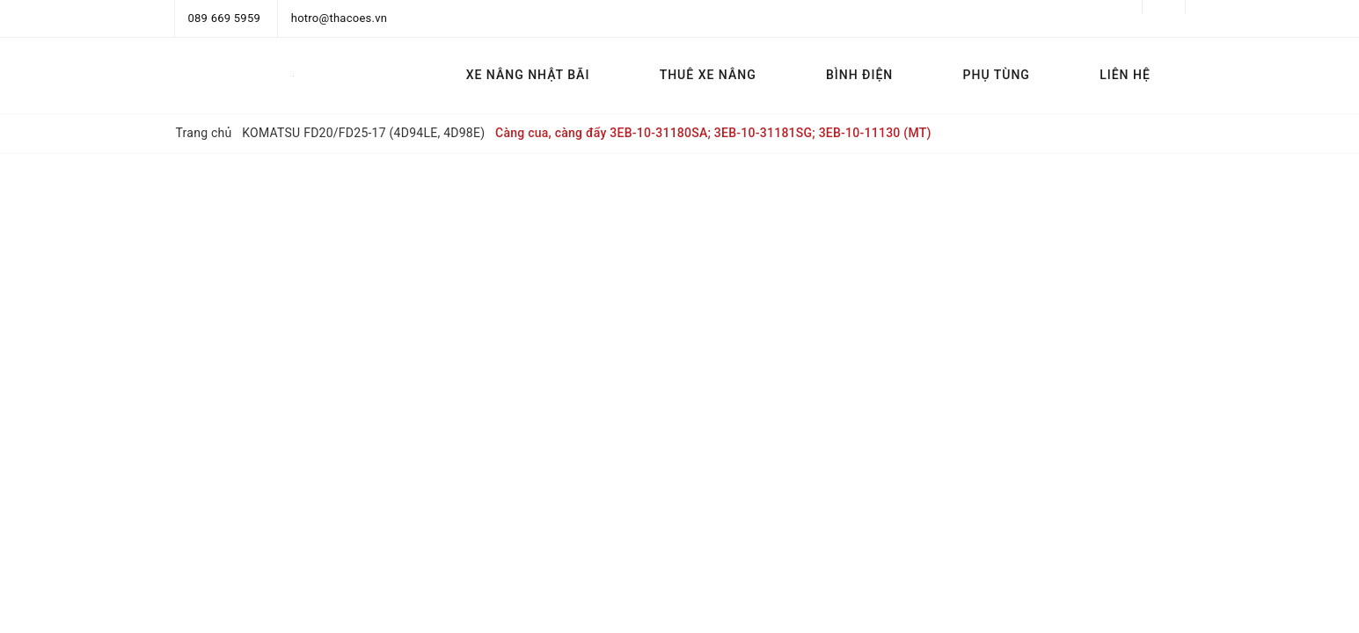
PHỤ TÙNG (996, 75)
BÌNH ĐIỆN (859, 75)
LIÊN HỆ (1125, 75)
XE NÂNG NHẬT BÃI (528, 75)
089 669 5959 (224, 18)
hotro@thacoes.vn (339, 18)
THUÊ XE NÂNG (708, 75)
